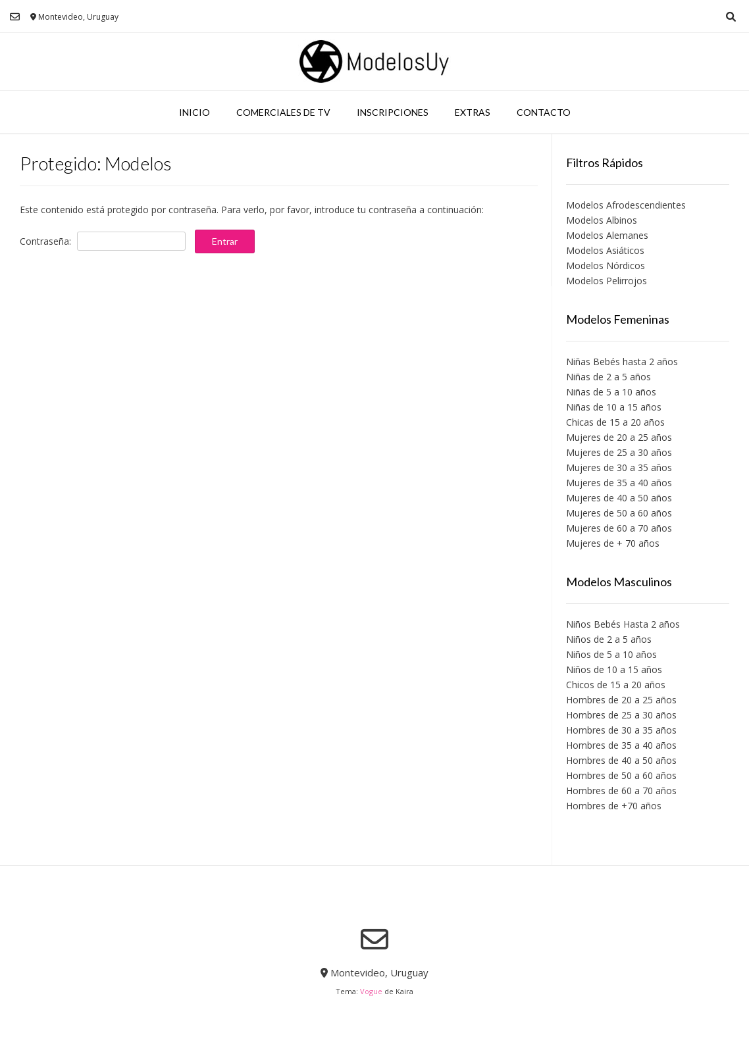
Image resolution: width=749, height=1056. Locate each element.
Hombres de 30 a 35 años (621, 730)
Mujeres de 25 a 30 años (619, 452)
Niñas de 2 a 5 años (608, 376)
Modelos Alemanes (607, 235)
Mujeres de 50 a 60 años (619, 513)
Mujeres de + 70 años (612, 543)
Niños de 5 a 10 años (611, 654)
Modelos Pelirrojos (606, 280)
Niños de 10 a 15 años (614, 669)
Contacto (544, 112)
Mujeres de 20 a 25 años (619, 437)
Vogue (371, 991)
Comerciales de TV (283, 112)
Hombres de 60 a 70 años (621, 790)
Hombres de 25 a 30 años (621, 715)
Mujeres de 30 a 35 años (619, 467)
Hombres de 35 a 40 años (621, 745)
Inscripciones (392, 112)
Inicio (194, 112)
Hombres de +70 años (613, 805)
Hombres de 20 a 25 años (621, 699)
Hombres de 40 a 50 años (621, 760)
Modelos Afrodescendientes (626, 205)
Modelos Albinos (601, 220)
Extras (472, 112)
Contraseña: (103, 241)
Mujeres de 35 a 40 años (619, 482)
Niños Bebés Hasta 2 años (623, 624)
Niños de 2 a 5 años (609, 639)
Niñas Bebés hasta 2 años (622, 361)
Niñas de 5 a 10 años (611, 392)
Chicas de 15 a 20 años (615, 422)
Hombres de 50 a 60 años (621, 775)
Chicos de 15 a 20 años (615, 684)
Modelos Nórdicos (605, 265)
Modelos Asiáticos (605, 250)
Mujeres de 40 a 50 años (619, 497)
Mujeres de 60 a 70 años (619, 528)
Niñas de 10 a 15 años (613, 407)
